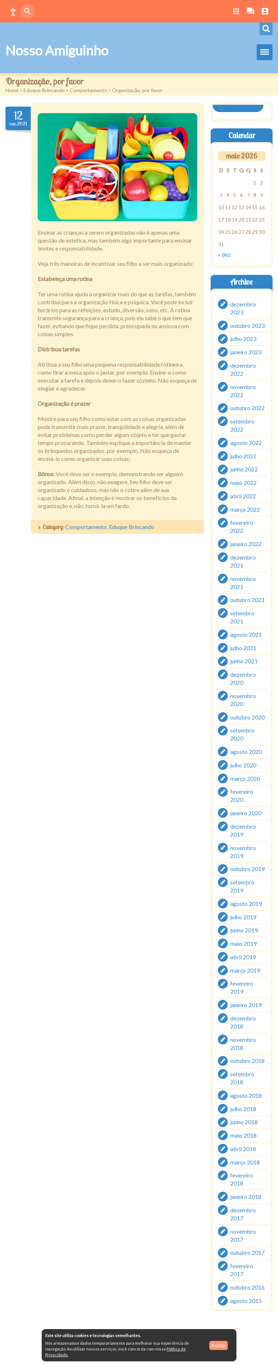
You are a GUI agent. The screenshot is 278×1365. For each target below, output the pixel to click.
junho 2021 (244, 660)
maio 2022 (243, 482)
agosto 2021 (246, 634)
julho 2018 (243, 1108)
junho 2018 (244, 1121)
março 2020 (245, 778)
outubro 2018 (247, 1060)
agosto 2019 (246, 903)
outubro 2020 (247, 716)
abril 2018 (243, 1148)
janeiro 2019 (245, 1004)
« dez (224, 254)
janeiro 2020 (245, 812)
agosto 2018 (246, 1095)
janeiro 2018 (245, 1196)
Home (12, 90)
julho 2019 (243, 916)
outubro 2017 (247, 1252)
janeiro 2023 (245, 352)
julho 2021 (243, 647)
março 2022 (245, 509)
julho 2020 (243, 765)
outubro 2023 (247, 325)
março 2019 (245, 969)
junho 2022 (244, 469)
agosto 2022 (246, 442)
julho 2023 (243, 338)
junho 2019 (244, 930)
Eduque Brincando (44, 90)
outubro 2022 (247, 407)
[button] (13, 11)
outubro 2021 (247, 599)
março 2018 (245, 1161)
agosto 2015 (246, 1300)
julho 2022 (243, 455)
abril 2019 (243, 956)
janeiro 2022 (245, 543)
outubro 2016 (247, 1287)
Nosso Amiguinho (56, 50)
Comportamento (88, 90)
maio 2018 (243, 1135)
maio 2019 (243, 943)
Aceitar (218, 1345)
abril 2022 (243, 495)
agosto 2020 (246, 751)
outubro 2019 (247, 868)
